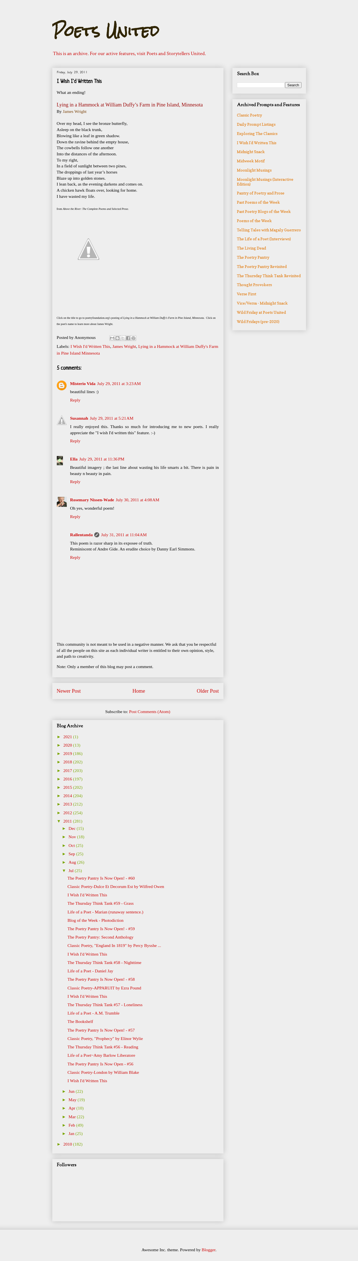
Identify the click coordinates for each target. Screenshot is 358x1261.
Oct (72, 845)
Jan (72, 1133)
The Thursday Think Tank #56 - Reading (102, 1046)
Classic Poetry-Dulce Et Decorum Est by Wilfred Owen (115, 886)
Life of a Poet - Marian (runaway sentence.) (105, 911)
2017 (68, 770)
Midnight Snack (251, 151)
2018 (68, 761)
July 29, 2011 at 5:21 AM (111, 418)
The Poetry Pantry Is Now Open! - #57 (101, 1030)
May (73, 1099)
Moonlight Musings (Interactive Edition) (265, 181)
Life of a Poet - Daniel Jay (90, 970)
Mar (73, 1116)
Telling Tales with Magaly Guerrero (269, 229)
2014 (68, 795)
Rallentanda (81, 534)
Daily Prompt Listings (256, 124)
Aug (73, 862)
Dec (73, 828)
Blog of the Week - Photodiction (95, 920)
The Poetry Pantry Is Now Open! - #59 (101, 928)
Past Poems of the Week (258, 202)
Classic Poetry (249, 115)
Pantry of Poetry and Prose (260, 193)
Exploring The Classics (257, 133)
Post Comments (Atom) (149, 711)
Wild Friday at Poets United (261, 312)
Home (138, 691)
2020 (68, 745)
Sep (72, 853)
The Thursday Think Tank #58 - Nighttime (104, 962)
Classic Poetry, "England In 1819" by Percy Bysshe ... (114, 945)
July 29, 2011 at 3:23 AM (119, 383)
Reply (75, 400)
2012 (68, 812)
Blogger (208, 1249)
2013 (68, 804)
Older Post (208, 691)
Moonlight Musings (254, 170)
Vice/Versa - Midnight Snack (262, 303)
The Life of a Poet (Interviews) (264, 238)
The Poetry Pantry (253, 257)
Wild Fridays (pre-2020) (258, 321)
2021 (68, 736)
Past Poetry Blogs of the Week (264, 211)
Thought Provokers (254, 284)
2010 (68, 1144)
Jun (72, 1091)
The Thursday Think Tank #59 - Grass (100, 903)
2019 (68, 753)
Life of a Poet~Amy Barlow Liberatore (101, 1055)
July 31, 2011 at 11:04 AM (124, 534)
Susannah (79, 418)
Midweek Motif (251, 160)
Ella (74, 459)
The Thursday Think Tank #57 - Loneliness (104, 1004)
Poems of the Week (254, 220)
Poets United (105, 31)
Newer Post (69, 691)
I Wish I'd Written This (90, 346)
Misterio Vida (83, 383)
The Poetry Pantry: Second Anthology (100, 937)
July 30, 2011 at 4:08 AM (137, 499)
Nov (73, 836)
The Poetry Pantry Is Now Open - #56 (100, 1063)
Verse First (246, 293)
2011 (68, 821)
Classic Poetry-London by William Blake (103, 1072)
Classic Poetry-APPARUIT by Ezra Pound (104, 987)
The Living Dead (251, 248)
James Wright (124, 346)
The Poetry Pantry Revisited (262, 266)
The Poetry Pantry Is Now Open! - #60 (101, 878)
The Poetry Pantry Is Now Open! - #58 (101, 979)
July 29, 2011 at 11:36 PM (101, 459)
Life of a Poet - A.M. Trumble (93, 1013)
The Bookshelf (80, 1021)
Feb (72, 1125)
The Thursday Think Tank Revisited (269, 275)
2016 (68, 778)
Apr (72, 1108)
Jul (72, 870)
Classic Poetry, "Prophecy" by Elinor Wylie (105, 1038)
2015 (68, 787)
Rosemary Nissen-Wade (92, 499)
